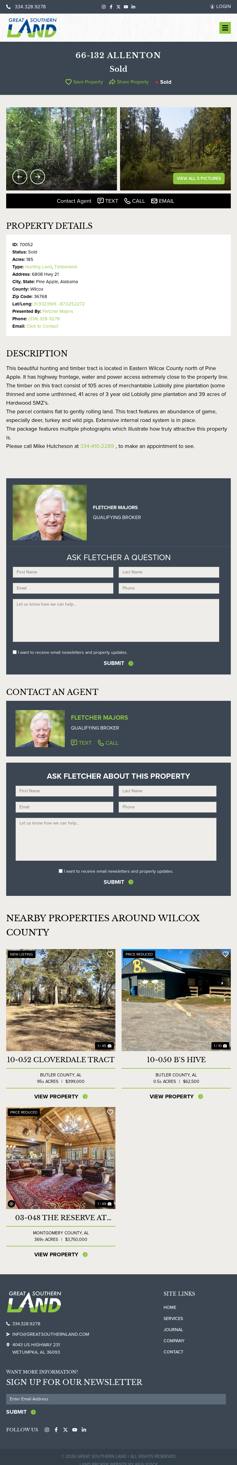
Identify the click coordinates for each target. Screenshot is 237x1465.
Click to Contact (42, 326)
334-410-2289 (97, 446)
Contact (173, 1351)
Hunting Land (38, 266)
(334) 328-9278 (44, 318)
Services (173, 1317)
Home (170, 1306)
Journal (173, 1329)
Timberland (65, 266)
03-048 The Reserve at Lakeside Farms (61, 1217)
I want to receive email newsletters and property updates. (72, 652)
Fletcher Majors (58, 311)
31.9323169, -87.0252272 (59, 303)
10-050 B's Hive (176, 1059)
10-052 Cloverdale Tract (61, 1059)
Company (174, 1340)
